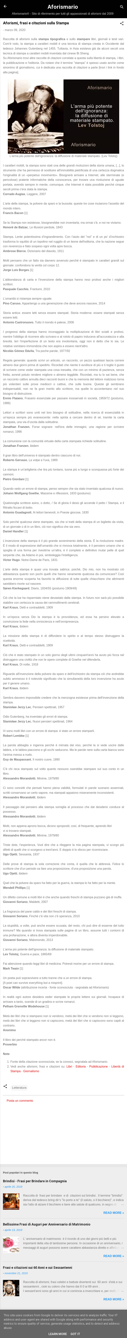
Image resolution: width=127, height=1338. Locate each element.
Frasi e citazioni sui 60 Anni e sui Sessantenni (37, 1268)
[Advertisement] (63, 1132)
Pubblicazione (98, 1066)
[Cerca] (122, 7)
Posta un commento (20, 1100)
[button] (122, 24)
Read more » (113, 1212)
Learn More (57, 1334)
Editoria (81, 1066)
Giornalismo (31, 1071)
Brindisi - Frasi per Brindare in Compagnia (35, 1181)
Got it (75, 1334)
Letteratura (19, 1087)
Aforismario (63, 7)
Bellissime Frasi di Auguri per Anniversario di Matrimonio (46, 1224)
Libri (69, 1066)
